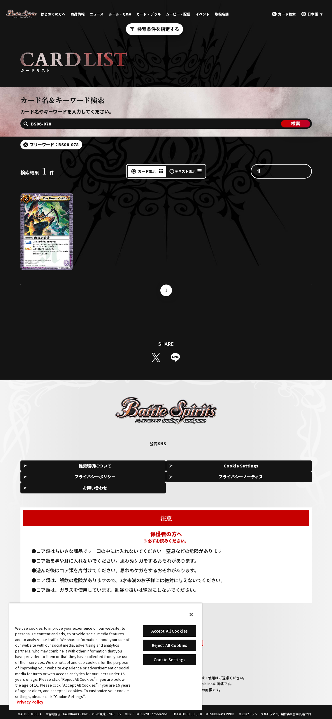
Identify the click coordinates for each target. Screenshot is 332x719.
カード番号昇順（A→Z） (287, 171)
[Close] (191, 614)
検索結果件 (37, 172)
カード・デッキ (148, 13)
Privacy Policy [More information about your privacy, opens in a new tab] (30, 702)
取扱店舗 (222, 13)
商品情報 (78, 13)
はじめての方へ (53, 13)
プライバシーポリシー (167, 466)
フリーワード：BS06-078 (54, 144)
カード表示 (147, 171)
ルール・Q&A (120, 13)
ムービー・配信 (178, 13)
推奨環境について (50, 466)
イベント (203, 13)
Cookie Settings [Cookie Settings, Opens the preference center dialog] (169, 659)
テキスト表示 (185, 171)
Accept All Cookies (169, 631)
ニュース (96, 13)
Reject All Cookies (169, 645)
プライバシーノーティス (227, 466)
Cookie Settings (109, 466)
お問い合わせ (285, 466)
